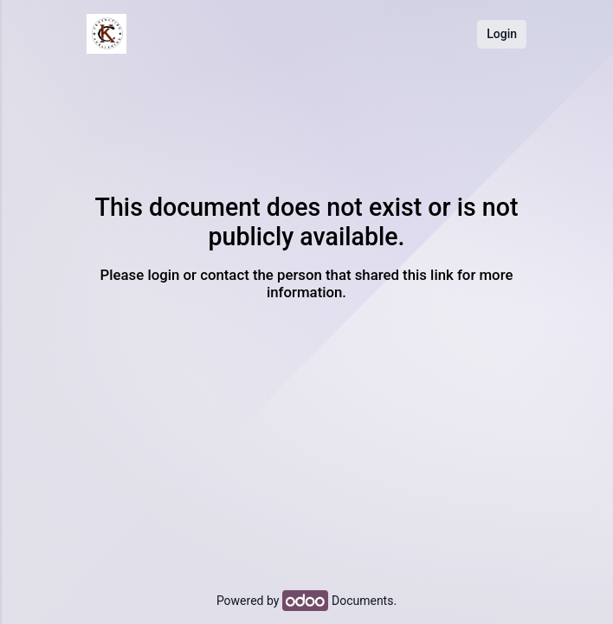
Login (502, 34)
